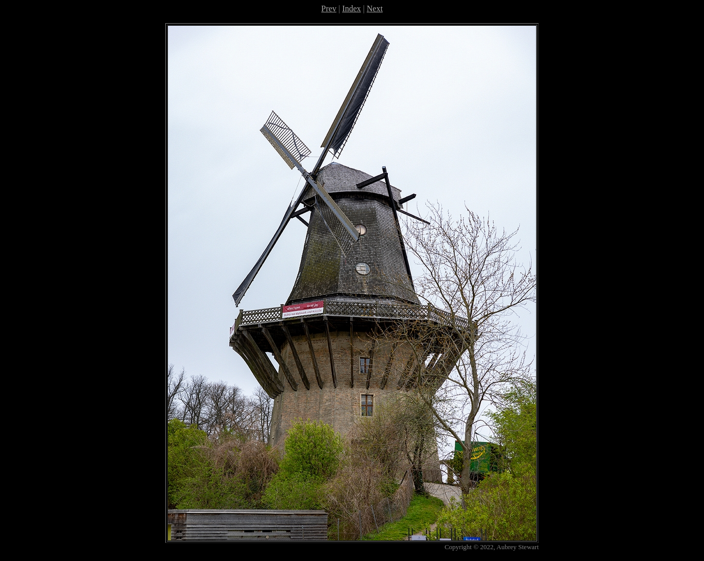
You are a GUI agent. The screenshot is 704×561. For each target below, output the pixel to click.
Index (351, 8)
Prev (328, 8)
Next (375, 8)
